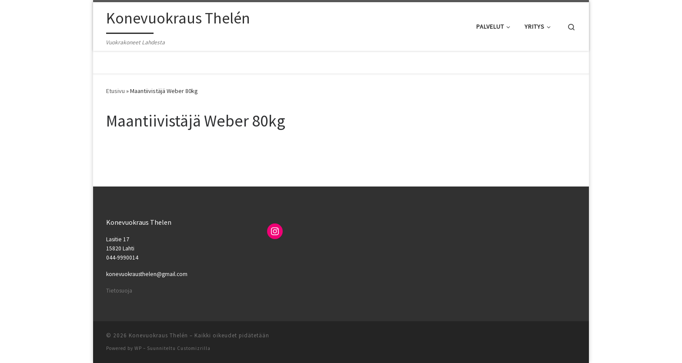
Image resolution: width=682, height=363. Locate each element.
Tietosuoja (119, 290)
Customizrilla (194, 348)
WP (138, 348)
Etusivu (115, 91)
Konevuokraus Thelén (158, 335)
